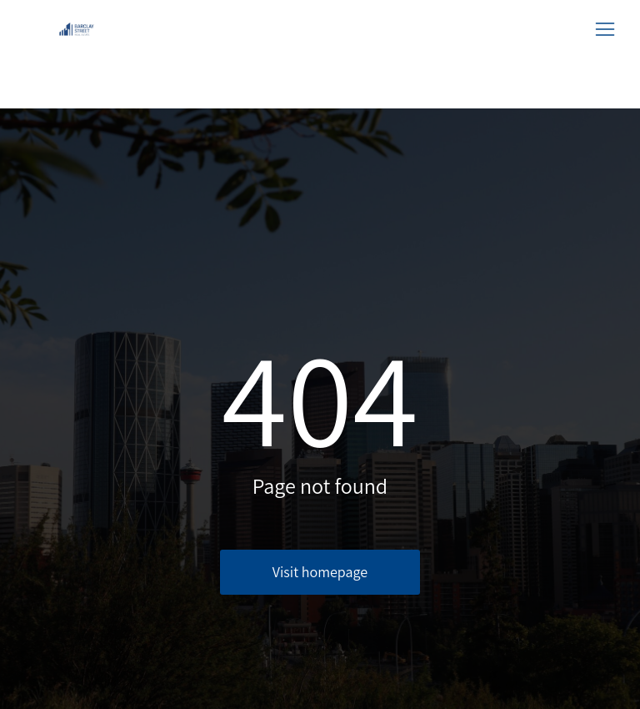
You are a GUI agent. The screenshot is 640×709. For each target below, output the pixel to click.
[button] (605, 29)
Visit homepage (320, 571)
